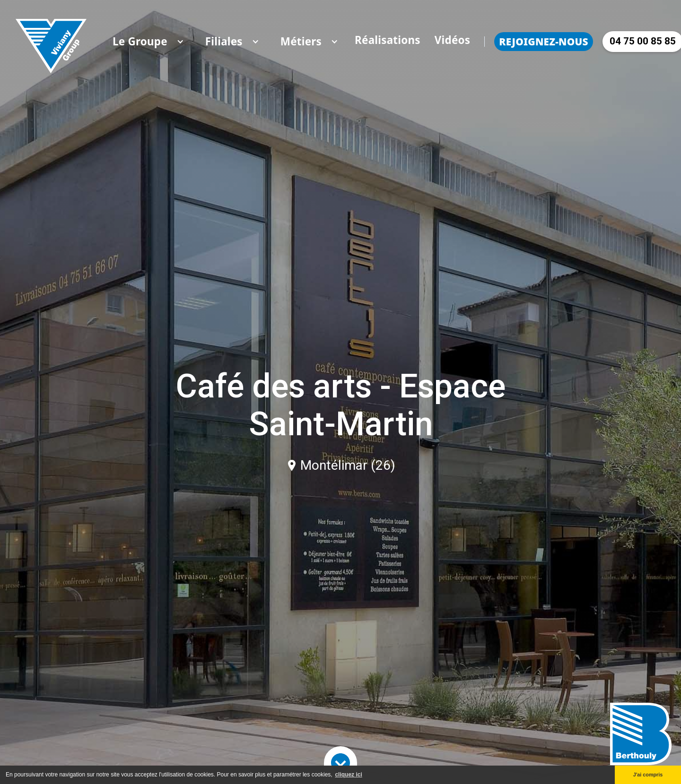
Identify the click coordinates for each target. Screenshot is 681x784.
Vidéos (453, 40)
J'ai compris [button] (648, 774)
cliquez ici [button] (348, 774)
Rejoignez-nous (543, 41)
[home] (51, 41)
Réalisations (387, 40)
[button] (140, 41)
